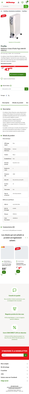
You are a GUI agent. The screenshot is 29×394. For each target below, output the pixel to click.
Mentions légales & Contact (14, 387)
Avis (27, 103)
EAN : (13, 53)
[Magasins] (14, 308)
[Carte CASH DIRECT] (14, 327)
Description (5, 103)
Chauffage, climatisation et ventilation (12, 11)
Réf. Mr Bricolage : (4, 53)
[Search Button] (26, 6)
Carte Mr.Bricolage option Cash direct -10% (6, 265)
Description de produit (6, 63)
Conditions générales (15, 388)
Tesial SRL (21, 391)
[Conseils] (14, 290)
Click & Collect (6, 85)
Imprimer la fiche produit (14, 42)
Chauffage (24, 11)
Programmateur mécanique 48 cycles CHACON (21, 265)
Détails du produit (17, 103)
